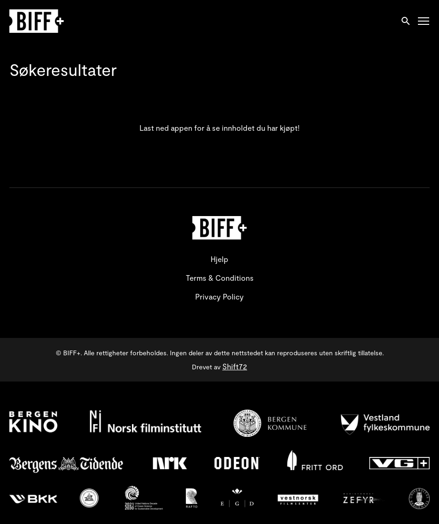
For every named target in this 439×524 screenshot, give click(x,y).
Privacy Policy (219, 296)
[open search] (406, 20)
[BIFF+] (219, 228)
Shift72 (234, 366)
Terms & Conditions (220, 277)
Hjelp (219, 259)
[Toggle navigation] (424, 21)
